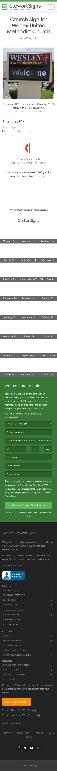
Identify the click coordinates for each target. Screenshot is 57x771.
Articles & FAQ (8, 679)
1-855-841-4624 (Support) (21, 715)
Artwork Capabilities (11, 646)
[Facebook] (19, 748)
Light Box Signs (9, 600)
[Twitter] (25, 748)
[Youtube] (32, 748)
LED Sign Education (10, 620)
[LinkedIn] (38, 748)
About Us (6, 636)
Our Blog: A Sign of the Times (15, 665)
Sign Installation (9, 624)
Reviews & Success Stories (14, 675)
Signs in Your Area (10, 670)
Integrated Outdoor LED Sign (18, 131)
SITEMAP (39, 733)
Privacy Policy (10, 496)
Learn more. (41, 176)
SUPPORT (7, 733)
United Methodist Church (28, 162)
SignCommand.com (10, 615)
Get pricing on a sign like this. (28, 111)
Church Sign (10, 127)
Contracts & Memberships (14, 650)
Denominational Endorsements (16, 655)
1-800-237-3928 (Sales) (19, 710)
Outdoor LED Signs (10, 591)
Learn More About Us (12, 566)
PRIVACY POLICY (24, 733)
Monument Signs (9, 605)
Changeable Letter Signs (13, 595)
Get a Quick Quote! (16, 701)
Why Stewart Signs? (11, 641)
